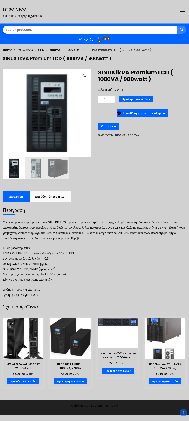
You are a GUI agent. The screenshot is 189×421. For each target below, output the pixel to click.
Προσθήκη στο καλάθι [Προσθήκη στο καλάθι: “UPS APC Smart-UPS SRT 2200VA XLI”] (23, 381)
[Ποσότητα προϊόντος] (106, 99)
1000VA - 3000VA (127, 135)
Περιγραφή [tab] (16, 196)
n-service (14, 9)
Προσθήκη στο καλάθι (136, 99)
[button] (84, 75)
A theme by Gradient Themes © (94, 405)
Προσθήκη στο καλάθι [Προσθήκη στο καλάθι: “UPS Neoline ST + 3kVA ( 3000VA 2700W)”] (165, 381)
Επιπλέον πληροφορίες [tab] (49, 196)
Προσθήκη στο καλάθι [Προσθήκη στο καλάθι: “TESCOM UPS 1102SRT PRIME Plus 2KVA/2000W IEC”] (117, 371)
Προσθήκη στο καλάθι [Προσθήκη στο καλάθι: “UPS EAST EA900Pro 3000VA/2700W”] (70, 381)
